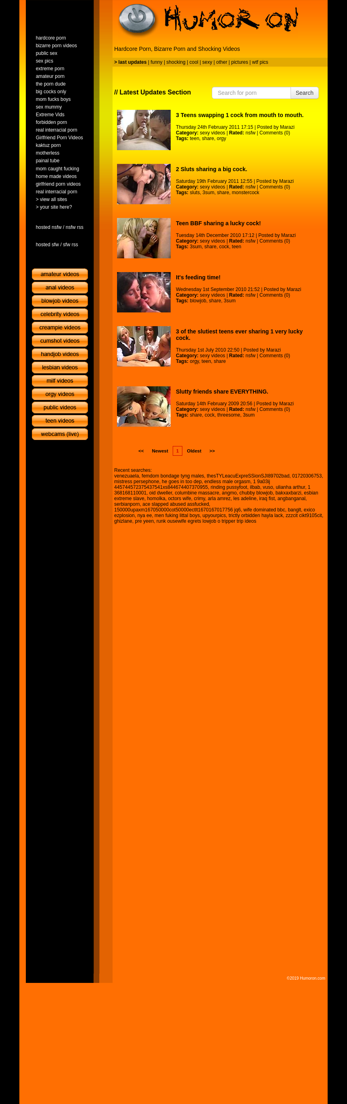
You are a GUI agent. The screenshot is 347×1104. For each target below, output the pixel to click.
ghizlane (123, 521)
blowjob (198, 301)
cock (224, 246)
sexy (207, 62)
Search (305, 93)
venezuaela (126, 476)
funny (156, 62)
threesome (228, 415)
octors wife (179, 498)
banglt (294, 510)
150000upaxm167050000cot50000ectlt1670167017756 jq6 (177, 510)
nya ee (144, 515)
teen (194, 138)
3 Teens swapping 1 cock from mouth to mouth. (239, 115)
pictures (239, 62)
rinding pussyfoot (229, 487)
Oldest (194, 450)
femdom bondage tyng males (173, 476)
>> (212, 450)
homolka (156, 498)
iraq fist (267, 498)
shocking (175, 62)
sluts (195, 192)
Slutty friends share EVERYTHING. (222, 391)
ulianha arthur (290, 487)
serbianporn (127, 504)
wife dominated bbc (264, 510)
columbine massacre (197, 493)
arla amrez (219, 498)
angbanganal (291, 498)
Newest (160, 450)
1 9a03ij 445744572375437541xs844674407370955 (192, 484)
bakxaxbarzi (288, 493)
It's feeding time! (198, 277)
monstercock (245, 192)
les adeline (244, 498)
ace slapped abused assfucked (175, 504)
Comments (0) (274, 133)
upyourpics (214, 515)
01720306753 (307, 476)
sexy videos (212, 133)
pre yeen (144, 521)
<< (141, 450)
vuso (268, 487)
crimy (199, 498)
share (208, 138)
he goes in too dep (182, 481)
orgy (221, 138)
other (221, 62)
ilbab (255, 487)
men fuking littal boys (177, 515)
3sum (208, 192)
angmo (229, 493)
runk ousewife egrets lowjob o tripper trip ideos (206, 521)
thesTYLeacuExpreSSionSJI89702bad (248, 476)
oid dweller (160, 493)
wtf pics (260, 62)
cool (194, 62)
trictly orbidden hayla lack (256, 515)
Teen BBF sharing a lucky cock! (218, 223)
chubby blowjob (256, 493)
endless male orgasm (227, 481)
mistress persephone (136, 481)
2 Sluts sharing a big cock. (211, 169)
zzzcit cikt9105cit (304, 515)
